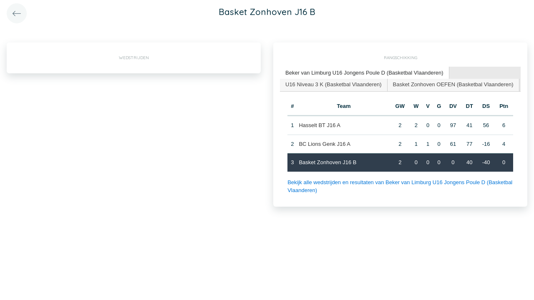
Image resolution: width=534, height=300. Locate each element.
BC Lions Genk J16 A (324, 144)
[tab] (364, 73)
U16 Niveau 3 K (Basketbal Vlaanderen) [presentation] (333, 84)
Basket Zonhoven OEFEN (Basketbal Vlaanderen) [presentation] (453, 84)
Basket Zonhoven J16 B (327, 162)
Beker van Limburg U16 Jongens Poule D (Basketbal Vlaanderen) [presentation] (364, 73)
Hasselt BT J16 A (319, 125)
